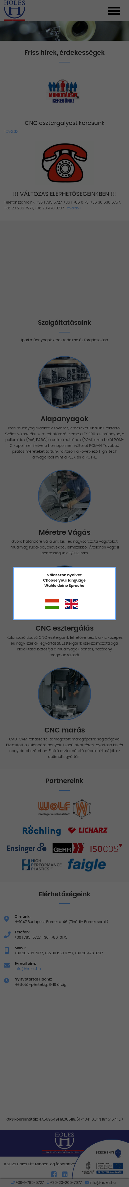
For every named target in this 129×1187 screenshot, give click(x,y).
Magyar (52, 604)
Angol (71, 604)
